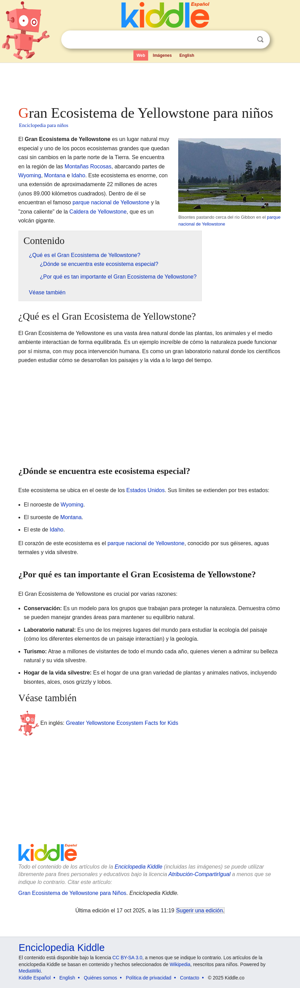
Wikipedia (180, 964)
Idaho (78, 175)
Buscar (260, 39)
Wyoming (29, 175)
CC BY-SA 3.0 (127, 957)
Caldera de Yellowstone (98, 212)
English (187, 55)
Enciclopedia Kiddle (138, 867)
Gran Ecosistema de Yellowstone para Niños (72, 893)
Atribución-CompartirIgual (199, 874)
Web (140, 55)
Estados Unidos (145, 490)
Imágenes (162, 55)
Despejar (246, 40)
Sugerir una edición (199, 910)
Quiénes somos (100, 977)
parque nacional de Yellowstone (111, 202)
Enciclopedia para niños (43, 125)
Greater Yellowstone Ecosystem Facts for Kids (122, 723)
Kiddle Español (35, 977)
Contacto (189, 977)
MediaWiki (30, 971)
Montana (54, 175)
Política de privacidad (148, 977)
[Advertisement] (150, 82)
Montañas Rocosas (88, 166)
